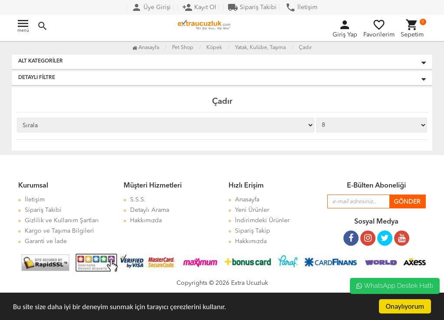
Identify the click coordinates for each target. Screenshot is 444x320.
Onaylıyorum (405, 306)
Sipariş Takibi (252, 7)
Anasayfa (145, 47)
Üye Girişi (151, 7)
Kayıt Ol (199, 7)
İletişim (301, 7)
